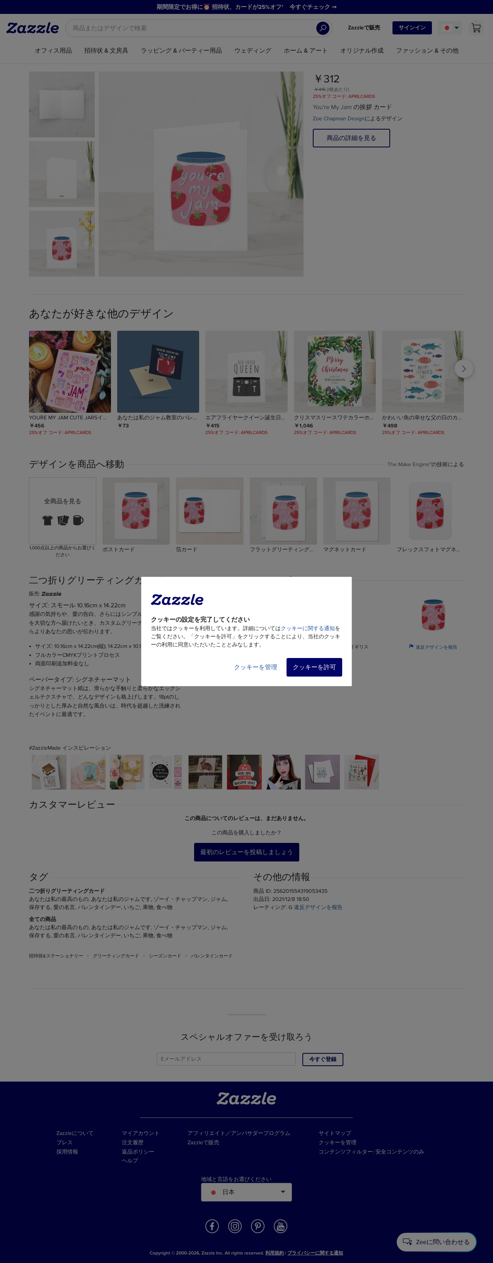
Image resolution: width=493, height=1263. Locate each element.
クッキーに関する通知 (308, 628)
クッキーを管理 (255, 667)
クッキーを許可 (314, 667)
